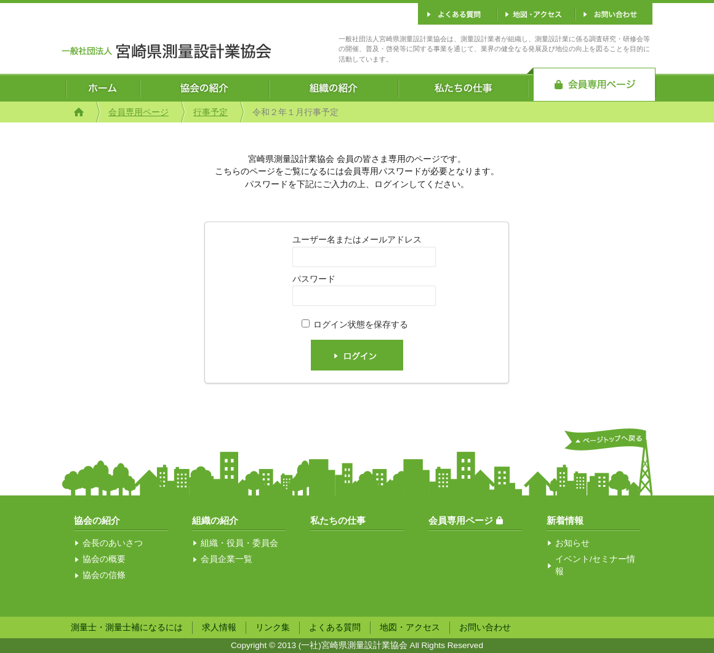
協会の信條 (104, 575)
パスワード (313, 279)
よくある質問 (335, 627)
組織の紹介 (215, 520)
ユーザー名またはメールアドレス (357, 239)
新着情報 (565, 520)
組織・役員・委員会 (239, 543)
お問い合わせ (485, 627)
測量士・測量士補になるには (127, 627)
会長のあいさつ (112, 543)
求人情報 (219, 627)
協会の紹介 (97, 520)
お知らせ (572, 543)
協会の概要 (104, 559)
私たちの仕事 (338, 520)
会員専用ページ (138, 112)
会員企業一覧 (226, 559)
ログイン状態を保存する (360, 324)
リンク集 (272, 627)
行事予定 (210, 112)
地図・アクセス (410, 627)
